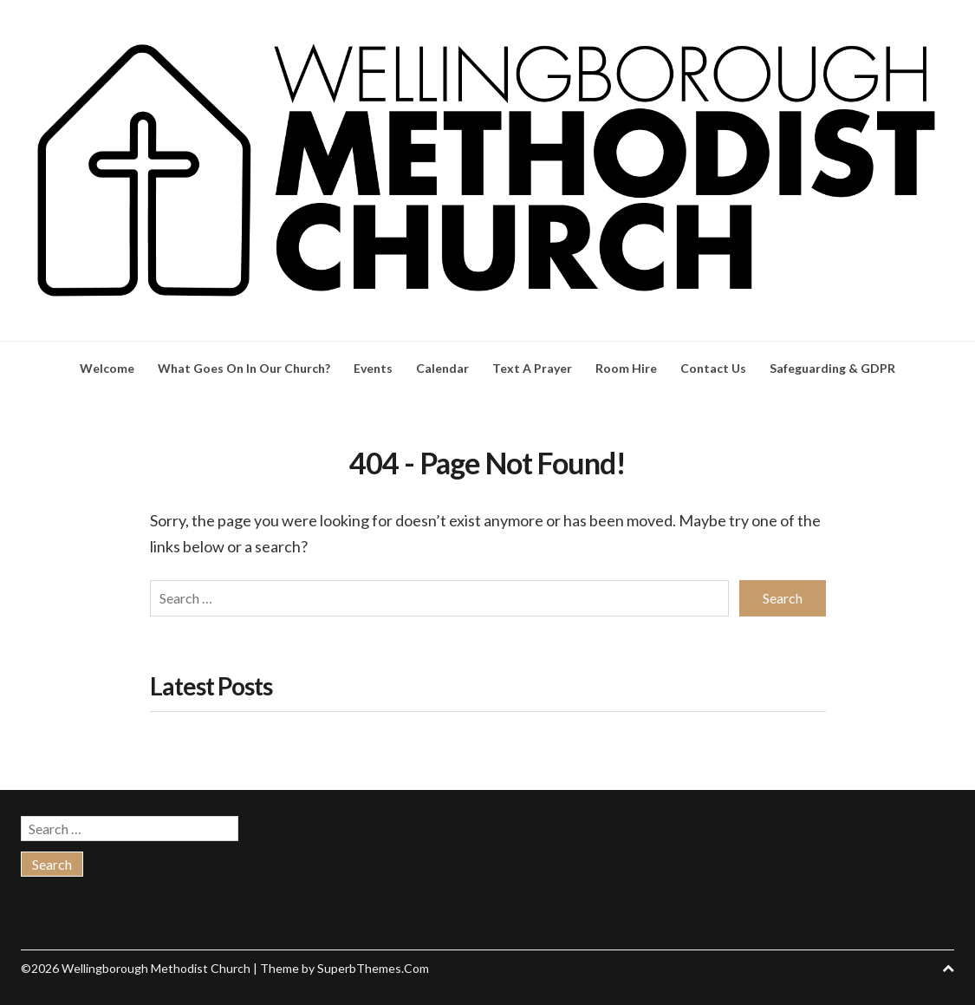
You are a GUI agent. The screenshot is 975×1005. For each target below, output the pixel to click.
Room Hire (626, 368)
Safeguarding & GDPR (832, 368)
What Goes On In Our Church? (244, 368)
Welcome (107, 368)
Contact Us (713, 368)
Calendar (442, 368)
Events (373, 368)
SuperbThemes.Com (373, 964)
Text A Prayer (532, 368)
